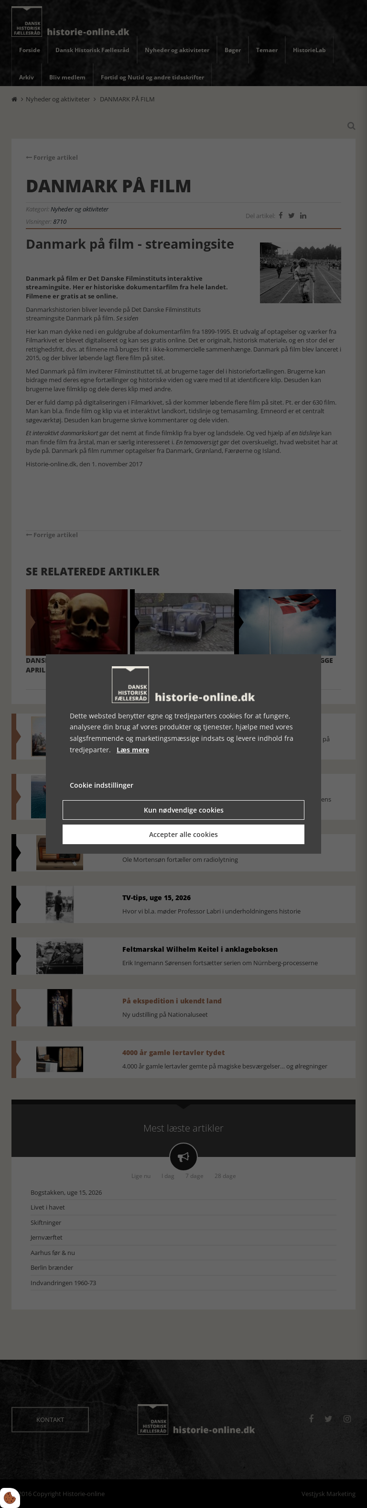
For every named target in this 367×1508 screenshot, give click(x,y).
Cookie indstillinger (101, 785)
